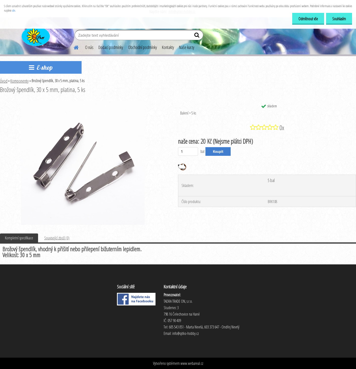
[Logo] (35, 35)
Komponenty (19, 81)
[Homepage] (73, 46)
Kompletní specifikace (19, 238)
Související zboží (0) (56, 238)
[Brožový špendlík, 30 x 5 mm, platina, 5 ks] (83, 103)
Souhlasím (339, 19)
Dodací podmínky (110, 47)
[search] (197, 36)
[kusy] (188, 151)
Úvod (3, 81)
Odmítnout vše (308, 19)
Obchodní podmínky (142, 47)
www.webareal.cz (191, 363)
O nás (89, 47)
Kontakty (168, 47)
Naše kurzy (186, 47)
